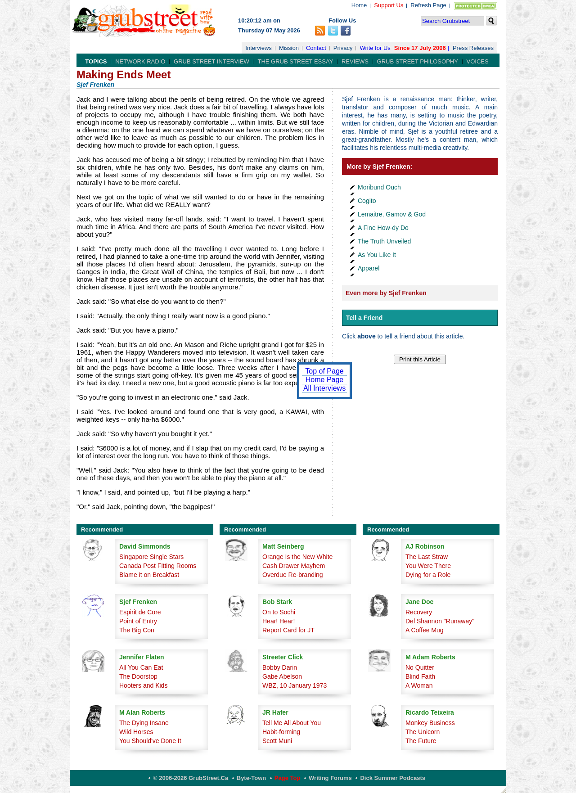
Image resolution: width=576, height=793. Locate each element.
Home (359, 5)
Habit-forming (281, 731)
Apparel (368, 268)
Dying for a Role (427, 574)
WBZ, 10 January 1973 (294, 685)
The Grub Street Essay (295, 61)
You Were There (428, 565)
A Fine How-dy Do (383, 227)
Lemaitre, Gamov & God (392, 214)
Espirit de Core (140, 612)
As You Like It (377, 254)
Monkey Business (430, 722)
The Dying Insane (144, 722)
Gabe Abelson (282, 676)
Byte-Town (251, 778)
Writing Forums (330, 778)
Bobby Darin (279, 667)
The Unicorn (422, 731)
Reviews (355, 61)
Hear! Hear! (278, 621)
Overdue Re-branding (292, 574)
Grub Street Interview (211, 61)
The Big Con (136, 630)
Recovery (418, 612)
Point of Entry (138, 621)
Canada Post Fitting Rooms (157, 565)
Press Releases (473, 48)
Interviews (258, 48)
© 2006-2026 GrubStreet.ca (190, 778)
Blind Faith (420, 676)
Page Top (287, 778)
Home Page (325, 379)
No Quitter (419, 667)
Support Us (388, 5)
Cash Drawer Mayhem (293, 565)
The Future (420, 740)
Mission (289, 48)
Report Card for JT (288, 630)
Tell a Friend (364, 317)
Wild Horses (136, 731)
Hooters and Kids (143, 685)
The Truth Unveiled (384, 241)
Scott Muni (277, 740)
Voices (478, 61)
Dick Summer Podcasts (392, 778)
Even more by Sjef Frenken (386, 293)
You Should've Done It (150, 740)
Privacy (343, 48)
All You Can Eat (141, 667)
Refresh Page (428, 5)
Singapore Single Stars (151, 556)
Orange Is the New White (297, 556)
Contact (316, 48)
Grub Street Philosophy (417, 61)
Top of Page (324, 371)
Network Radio (140, 61)
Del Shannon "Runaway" (439, 621)
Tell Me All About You (291, 722)
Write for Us (375, 48)
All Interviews (324, 388)
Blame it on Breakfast (149, 574)
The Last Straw (426, 556)
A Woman (418, 685)
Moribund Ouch (379, 187)
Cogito (367, 200)
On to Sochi (278, 612)
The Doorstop (138, 676)
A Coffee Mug (424, 630)
